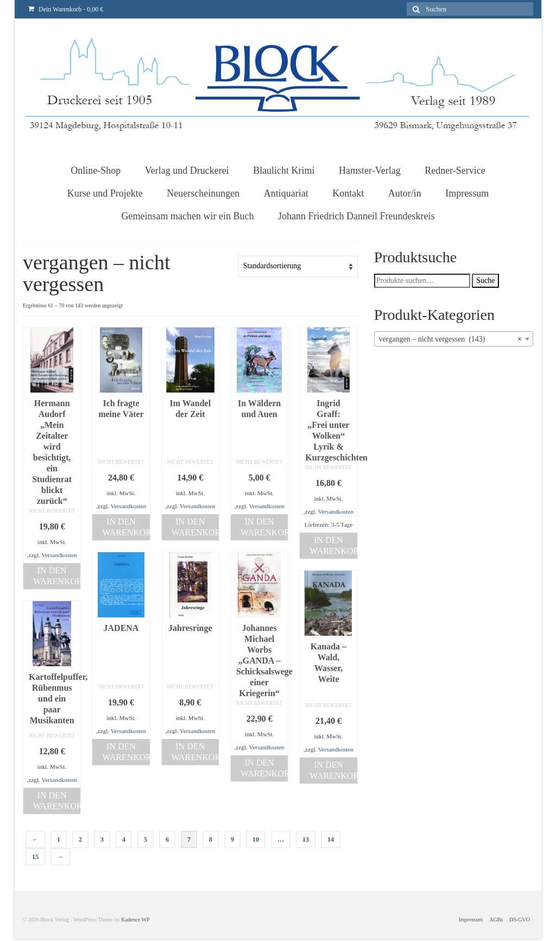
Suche (485, 280)
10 (255, 839)
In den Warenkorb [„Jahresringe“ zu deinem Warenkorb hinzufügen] (195, 752)
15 (35, 857)
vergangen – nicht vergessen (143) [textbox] (450, 339)
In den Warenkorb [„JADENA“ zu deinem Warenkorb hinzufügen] (125, 752)
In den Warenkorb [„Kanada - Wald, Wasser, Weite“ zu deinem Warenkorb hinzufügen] (333, 770)
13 (305, 839)
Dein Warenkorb (65, 9)
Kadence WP (135, 920)
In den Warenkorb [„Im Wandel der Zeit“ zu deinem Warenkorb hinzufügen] (195, 527)
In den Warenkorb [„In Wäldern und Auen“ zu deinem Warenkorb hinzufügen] (264, 527)
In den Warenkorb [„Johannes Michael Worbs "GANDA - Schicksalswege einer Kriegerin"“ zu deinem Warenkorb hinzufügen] (264, 768)
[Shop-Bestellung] (298, 266)
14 (330, 839)
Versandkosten (59, 555)
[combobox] (453, 338)
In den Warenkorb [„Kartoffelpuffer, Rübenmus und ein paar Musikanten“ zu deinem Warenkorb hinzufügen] (56, 801)
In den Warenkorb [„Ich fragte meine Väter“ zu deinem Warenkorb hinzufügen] (125, 527)
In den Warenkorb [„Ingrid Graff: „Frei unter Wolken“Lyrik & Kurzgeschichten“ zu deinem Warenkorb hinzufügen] (333, 545)
